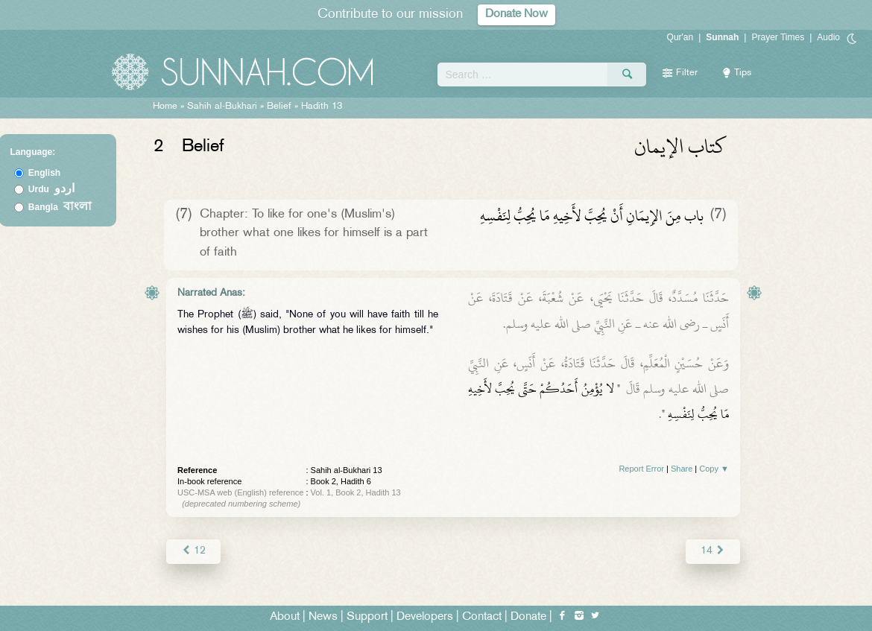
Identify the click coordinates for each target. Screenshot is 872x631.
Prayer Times (777, 37)
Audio (828, 37)
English (44, 173)
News (323, 617)
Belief (279, 106)
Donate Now (516, 14)
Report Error (641, 468)
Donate (528, 617)
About (285, 617)
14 (713, 551)
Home (165, 106)
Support (367, 617)
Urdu (51, 189)
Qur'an (680, 37)
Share (681, 468)
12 (193, 551)
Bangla (60, 207)
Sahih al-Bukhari (222, 106)
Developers (424, 617)
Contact (482, 617)
